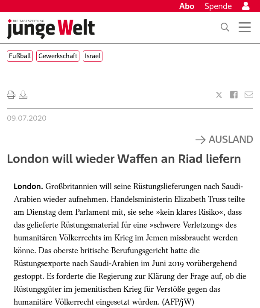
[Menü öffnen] (244, 27)
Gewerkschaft (57, 56)
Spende (218, 6)
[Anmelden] (246, 6)
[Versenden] (249, 95)
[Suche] (225, 27)
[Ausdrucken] (11, 95)
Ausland (231, 139)
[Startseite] (51, 29)
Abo (186, 6)
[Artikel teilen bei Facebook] (234, 95)
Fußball (20, 56)
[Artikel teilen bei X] (219, 95)
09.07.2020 (27, 118)
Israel (92, 56)
